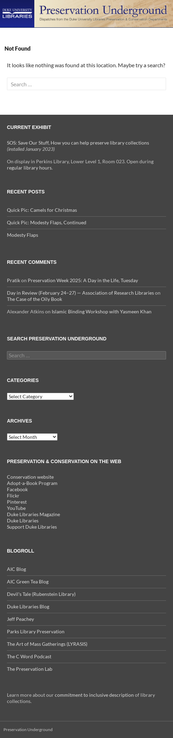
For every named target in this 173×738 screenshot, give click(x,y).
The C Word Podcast (29, 656)
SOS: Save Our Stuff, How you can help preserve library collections (78, 143)
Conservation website (30, 477)
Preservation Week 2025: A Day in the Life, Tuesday (83, 280)
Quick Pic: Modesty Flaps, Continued (46, 222)
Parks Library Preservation (35, 631)
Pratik (13, 280)
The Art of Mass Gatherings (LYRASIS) (47, 644)
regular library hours (29, 168)
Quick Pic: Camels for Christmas (42, 210)
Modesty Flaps (22, 235)
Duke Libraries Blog (28, 606)
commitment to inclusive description (94, 695)
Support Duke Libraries (32, 527)
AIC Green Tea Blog (28, 581)
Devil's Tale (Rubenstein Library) (41, 594)
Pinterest (17, 502)
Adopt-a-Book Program (32, 483)
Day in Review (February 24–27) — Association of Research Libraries (80, 293)
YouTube (16, 508)
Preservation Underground (28, 729)
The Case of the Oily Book (34, 299)
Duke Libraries (22, 520)
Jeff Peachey (20, 619)
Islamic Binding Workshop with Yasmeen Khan (102, 311)
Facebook (17, 489)
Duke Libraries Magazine (33, 514)
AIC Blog (16, 569)
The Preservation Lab (29, 669)
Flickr (13, 495)
